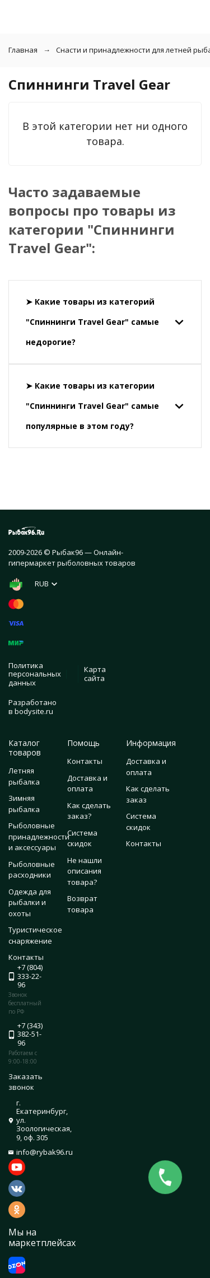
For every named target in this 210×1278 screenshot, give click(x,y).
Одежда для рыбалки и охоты (29, 902)
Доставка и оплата (87, 783)
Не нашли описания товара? (84, 871)
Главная (23, 50)
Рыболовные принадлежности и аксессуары (38, 836)
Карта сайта (95, 673)
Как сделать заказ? (89, 811)
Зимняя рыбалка (24, 803)
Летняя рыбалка (24, 776)
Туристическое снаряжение (35, 935)
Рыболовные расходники (31, 869)
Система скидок (82, 838)
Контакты (84, 761)
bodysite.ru (34, 711)
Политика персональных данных (34, 674)
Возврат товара (82, 904)
